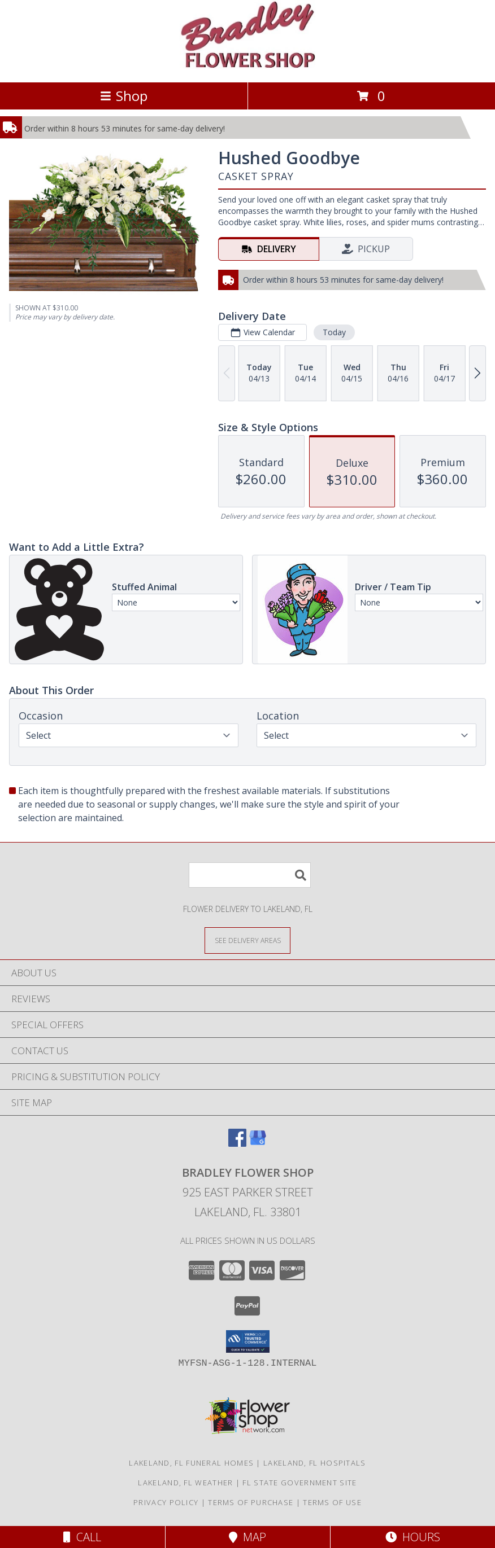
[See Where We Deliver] (247, 940)
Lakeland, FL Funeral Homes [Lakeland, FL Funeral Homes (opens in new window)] (191, 1463)
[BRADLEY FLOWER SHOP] (247, 65)
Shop (123, 95)
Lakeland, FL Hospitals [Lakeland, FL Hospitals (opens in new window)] (314, 1463)
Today (334, 332)
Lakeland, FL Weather (185, 1482)
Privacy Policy (165, 1502)
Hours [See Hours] (412, 1537)
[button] (248, 1341)
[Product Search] (250, 875)
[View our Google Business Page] (258, 1143)
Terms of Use (332, 1502)
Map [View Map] (247, 1537)
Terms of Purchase (250, 1502)
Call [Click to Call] (82, 1537)
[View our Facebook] (237, 1143)
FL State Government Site (299, 1482)
